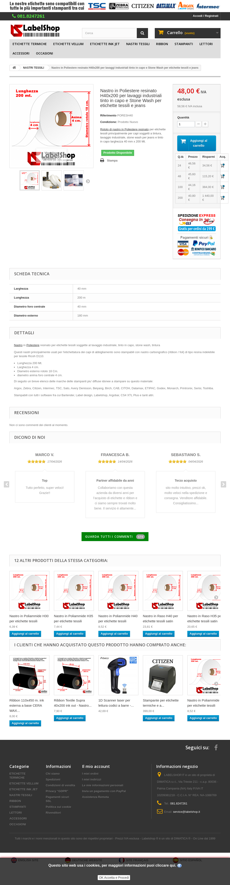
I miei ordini (90, 774)
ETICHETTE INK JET (105, 44)
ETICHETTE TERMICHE (30, 44)
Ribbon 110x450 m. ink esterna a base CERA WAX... (26, 706)
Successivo (88, 181)
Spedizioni (53, 780)
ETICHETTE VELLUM (68, 44)
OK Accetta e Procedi (114, 877)
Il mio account (96, 767)
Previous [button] (6, 485)
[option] (44, 474)
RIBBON (162, 44)
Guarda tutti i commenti (115, 537)
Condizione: (108, 122)
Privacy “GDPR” (57, 792)
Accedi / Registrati (205, 15)
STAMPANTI (184, 44)
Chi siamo (53, 774)
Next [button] (223, 485)
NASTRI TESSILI (138, 44)
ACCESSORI (21, 53)
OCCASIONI (44, 53)
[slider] (36, 462)
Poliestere (33, 345)
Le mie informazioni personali (102, 786)
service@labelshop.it (186, 812)
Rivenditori (53, 813)
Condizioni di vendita (60, 786)
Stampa (112, 160)
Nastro (18, 345)
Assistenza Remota (95, 798)
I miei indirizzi (91, 780)
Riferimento (108, 115)
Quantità (183, 117)
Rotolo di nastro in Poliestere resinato (124, 129)
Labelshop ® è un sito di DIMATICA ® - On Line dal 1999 (178, 839)
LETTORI (206, 44)
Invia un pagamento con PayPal (104, 792)
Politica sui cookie (58, 807)
